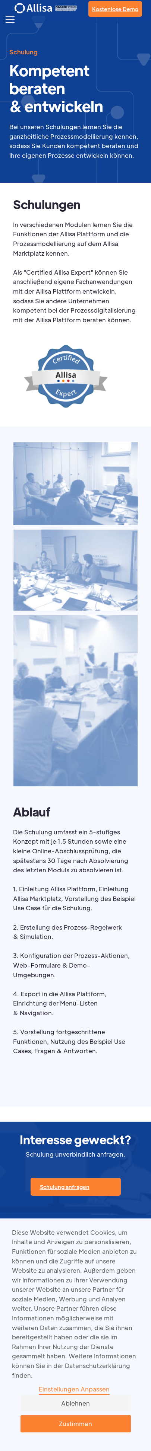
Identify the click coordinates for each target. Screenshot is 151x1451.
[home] (33, 8)
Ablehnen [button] (75, 1403)
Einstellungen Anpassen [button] (74, 1389)
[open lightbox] (75, 485)
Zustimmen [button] (75, 1424)
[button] (10, 19)
